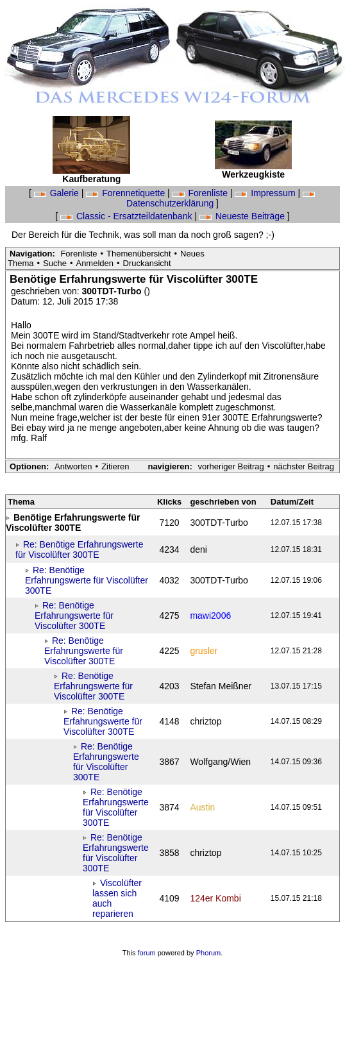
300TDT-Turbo (113, 291)
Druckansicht (147, 263)
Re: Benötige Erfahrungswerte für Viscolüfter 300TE (79, 549)
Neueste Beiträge (243, 216)
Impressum (266, 193)
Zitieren (115, 466)
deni (198, 549)
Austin (202, 807)
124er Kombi (215, 898)
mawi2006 (210, 615)
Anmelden (95, 263)
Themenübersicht (138, 253)
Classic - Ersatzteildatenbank (127, 216)
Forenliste (201, 193)
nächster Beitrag (303, 466)
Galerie (57, 193)
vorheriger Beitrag (231, 466)
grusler (203, 651)
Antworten (73, 466)
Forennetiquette (126, 193)
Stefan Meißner (220, 686)
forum (147, 953)
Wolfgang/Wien (220, 762)
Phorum (208, 953)
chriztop (205, 721)
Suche (55, 263)
